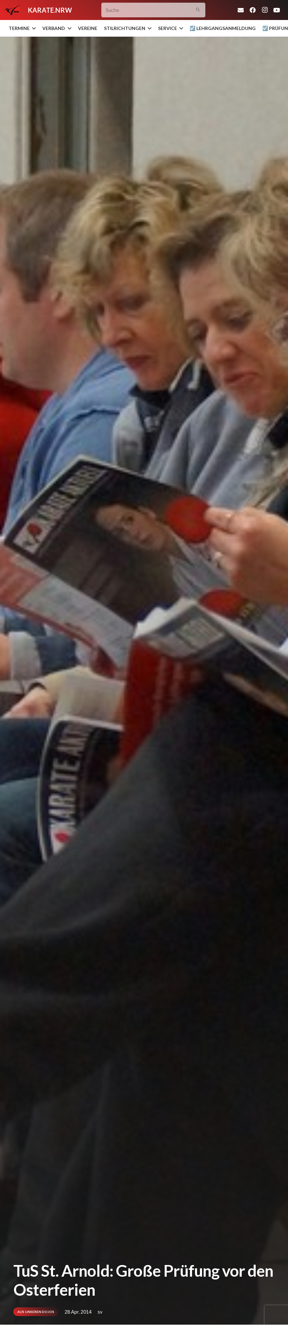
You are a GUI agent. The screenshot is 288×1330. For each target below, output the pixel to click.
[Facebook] (253, 10)
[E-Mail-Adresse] (241, 10)
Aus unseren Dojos (35, 1311)
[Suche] (153, 10)
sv (100, 1312)
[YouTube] (277, 10)
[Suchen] (197, 10)
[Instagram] (265, 10)
